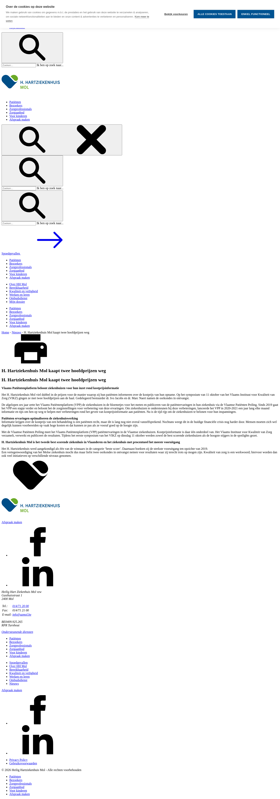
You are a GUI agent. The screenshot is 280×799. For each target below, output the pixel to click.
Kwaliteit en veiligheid (23, 291)
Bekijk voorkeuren (176, 14)
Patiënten (15, 102)
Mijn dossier (17, 301)
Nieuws (16, 332)
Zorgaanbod (16, 112)
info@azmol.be (21, 614)
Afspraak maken (19, 119)
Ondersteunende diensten (17, 632)
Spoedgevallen (40, 253)
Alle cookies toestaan (215, 14)
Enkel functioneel (255, 14)
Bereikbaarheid (18, 287)
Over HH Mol (18, 284)
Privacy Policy (18, 759)
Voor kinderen (18, 116)
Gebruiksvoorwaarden (23, 763)
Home (5, 332)
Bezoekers (15, 105)
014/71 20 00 (20, 606)
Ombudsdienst (18, 298)
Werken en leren (19, 294)
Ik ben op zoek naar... (50, 65)
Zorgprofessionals (20, 109)
